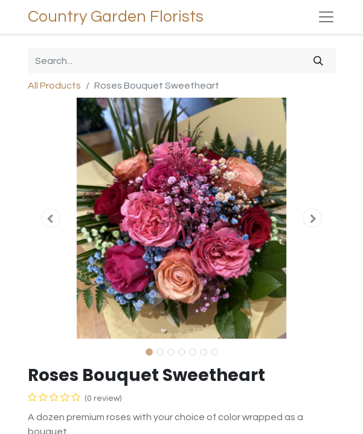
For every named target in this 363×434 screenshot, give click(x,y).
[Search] (318, 61)
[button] (51, 218)
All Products (54, 85)
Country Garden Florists (116, 16)
